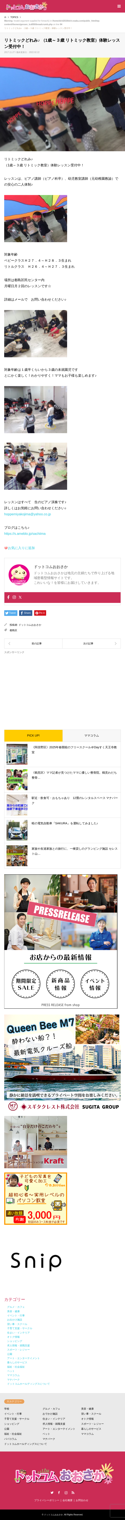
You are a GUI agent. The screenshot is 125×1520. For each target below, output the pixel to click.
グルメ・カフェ (51, 1408)
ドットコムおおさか (30, 624)
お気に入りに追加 (21, 548)
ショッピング (11, 1423)
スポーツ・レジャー (92, 1423)
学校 (6, 1408)
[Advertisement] (62, 688)
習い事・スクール (91, 1413)
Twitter (52, 1492)
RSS (73, 1492)
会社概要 (67, 1500)
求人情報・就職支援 (54, 1423)
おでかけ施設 (50, 1413)
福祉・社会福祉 (13, 1433)
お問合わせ (82, 1500)
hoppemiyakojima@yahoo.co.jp (27, 514)
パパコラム (10, 1438)
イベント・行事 (13, 1413)
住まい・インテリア (54, 1418)
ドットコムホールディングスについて (25, 1443)
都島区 (13, 630)
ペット (46, 1433)
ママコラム (91, 735)
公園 (6, 1428)
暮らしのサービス (91, 1428)
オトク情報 (87, 1418)
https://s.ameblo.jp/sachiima (25, 533)
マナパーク (49, 1438)
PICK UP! (33, 735)
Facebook (58, 1492)
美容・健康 (87, 1408)
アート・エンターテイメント (59, 1428)
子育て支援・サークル (16, 1418)
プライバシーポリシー (46, 1500)
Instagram (66, 1492)
